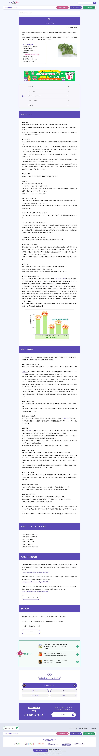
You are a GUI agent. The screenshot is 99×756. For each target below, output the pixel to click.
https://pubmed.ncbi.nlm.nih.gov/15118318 (35, 572)
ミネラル (63, 279)
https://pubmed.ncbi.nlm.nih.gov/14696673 (35, 591)
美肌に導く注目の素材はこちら (32, 54)
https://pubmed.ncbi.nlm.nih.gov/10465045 (35, 582)
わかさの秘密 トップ (24, 12)
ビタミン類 (58, 279)
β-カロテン (47, 286)
